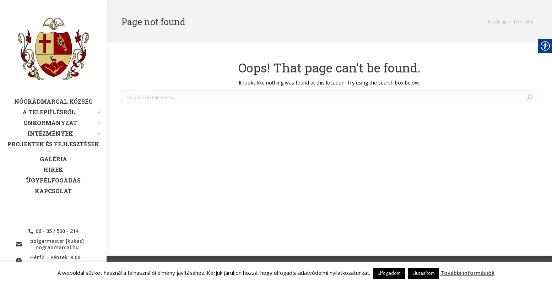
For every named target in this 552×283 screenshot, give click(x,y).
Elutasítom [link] (423, 273)
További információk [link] (467, 272)
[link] (53, 58)
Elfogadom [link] (389, 273)
